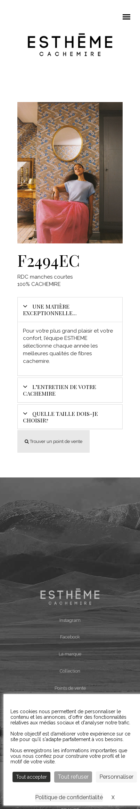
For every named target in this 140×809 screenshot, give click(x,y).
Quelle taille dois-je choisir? (60, 417)
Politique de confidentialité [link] (69, 797)
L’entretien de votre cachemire (59, 390)
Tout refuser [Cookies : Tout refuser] (73, 776)
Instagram (70, 673)
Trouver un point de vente (53, 441)
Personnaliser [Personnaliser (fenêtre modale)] (116, 776)
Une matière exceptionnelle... (50, 310)
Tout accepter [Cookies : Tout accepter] (31, 777)
